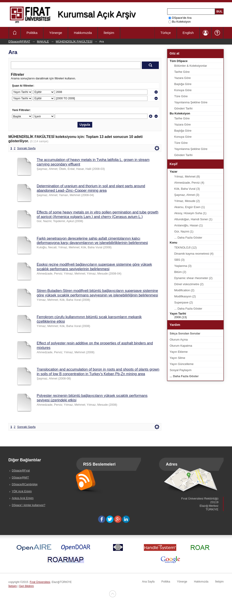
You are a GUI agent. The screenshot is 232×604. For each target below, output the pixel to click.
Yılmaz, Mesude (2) (187, 201)
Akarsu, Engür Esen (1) (189, 207)
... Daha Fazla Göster (188, 237)
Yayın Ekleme (179, 351)
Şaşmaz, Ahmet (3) (186, 195)
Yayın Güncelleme (181, 364)
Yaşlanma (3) (182, 266)
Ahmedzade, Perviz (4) (189, 182)
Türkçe (165, 33)
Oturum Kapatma (181, 345)
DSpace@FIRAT (19, 41)
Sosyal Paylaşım (180, 370)
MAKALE (43, 41)
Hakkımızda (83, 33)
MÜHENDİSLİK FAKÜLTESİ (74, 41)
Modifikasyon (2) (185, 296)
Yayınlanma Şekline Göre (190, 102)
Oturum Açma (179, 339)
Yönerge (55, 33)
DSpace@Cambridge (25, 484)
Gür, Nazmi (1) (183, 231)
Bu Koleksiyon (179, 21)
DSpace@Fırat (21, 470)
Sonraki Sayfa (26, 148)
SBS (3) (179, 259)
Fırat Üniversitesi (40, 582)
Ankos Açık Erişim (23, 498)
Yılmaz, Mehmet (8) (187, 176)
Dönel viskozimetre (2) (188, 284)
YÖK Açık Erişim (22, 491)
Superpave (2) (183, 302)
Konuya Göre (183, 90)
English (188, 33)
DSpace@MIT (20, 477)
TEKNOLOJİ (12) (185, 247)
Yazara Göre (182, 78)
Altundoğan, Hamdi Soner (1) (193, 219)
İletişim (109, 33)
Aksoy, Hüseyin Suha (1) (190, 213)
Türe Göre (181, 96)
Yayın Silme (177, 358)
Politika (32, 33)
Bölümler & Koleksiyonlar (190, 65)
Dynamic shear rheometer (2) (193, 278)
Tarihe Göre (182, 71)
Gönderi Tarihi (183, 108)
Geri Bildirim (26, 586)
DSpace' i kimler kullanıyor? (28, 505)
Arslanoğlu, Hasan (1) (188, 225)
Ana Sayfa (148, 581)
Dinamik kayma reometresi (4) (193, 253)
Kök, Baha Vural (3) (187, 188)
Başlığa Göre (182, 84)
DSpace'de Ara (179, 17)
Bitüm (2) (180, 272)
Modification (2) (184, 290)
